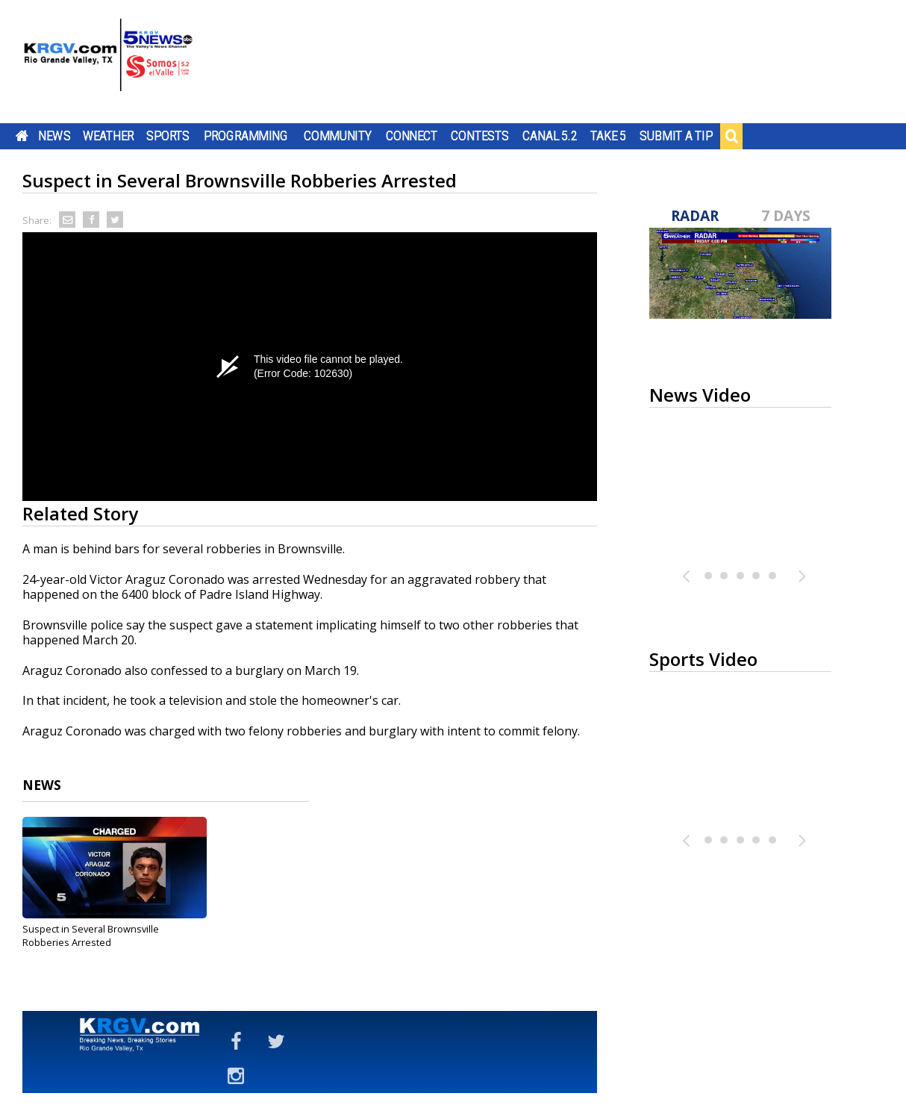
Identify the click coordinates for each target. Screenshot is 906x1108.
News (54, 135)
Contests (479, 135)
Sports (168, 135)
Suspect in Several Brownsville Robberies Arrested (90, 935)
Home (22, 135)
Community (338, 135)
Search (731, 135)
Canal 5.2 (550, 135)
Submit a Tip (676, 135)
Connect (411, 135)
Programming (246, 135)
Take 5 (608, 135)
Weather (108, 135)
